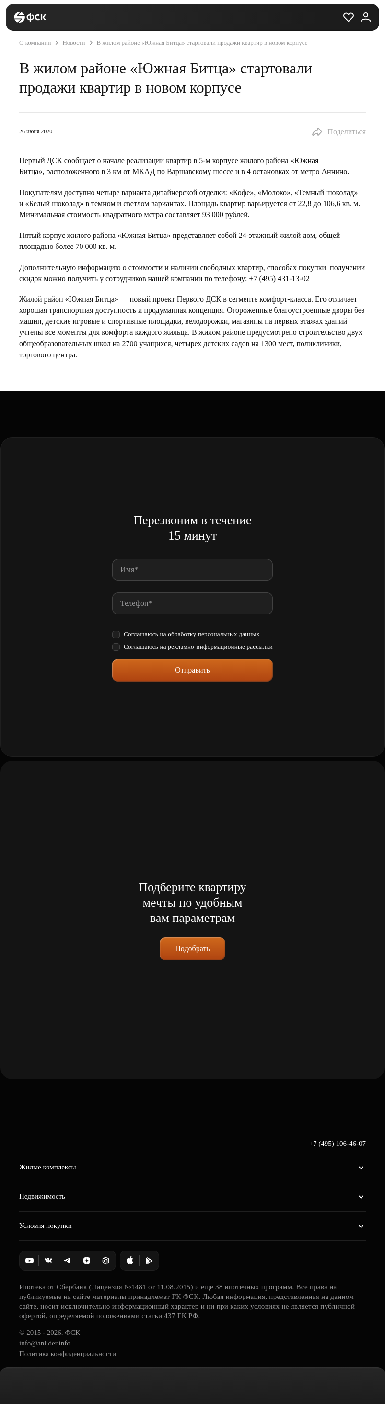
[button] (338, 132)
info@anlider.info (44, 1343)
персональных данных (229, 633)
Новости (69, 43)
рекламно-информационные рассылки (220, 646)
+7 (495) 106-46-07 (337, 1143)
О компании (35, 42)
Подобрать (192, 948)
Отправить (192, 670)
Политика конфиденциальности (67, 1353)
